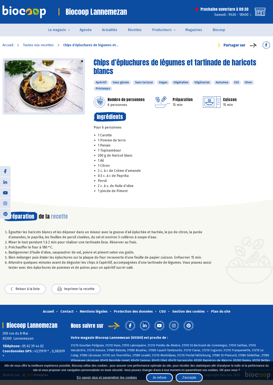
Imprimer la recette (75, 289)
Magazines (193, 30)
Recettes (135, 30)
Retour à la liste (25, 289)
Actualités (109, 30)
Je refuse (160, 377)
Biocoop (219, 30)
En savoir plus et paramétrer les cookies (107, 377)
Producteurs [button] (162, 30)
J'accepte (189, 377)
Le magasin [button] (57, 30)
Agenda (85, 30)
